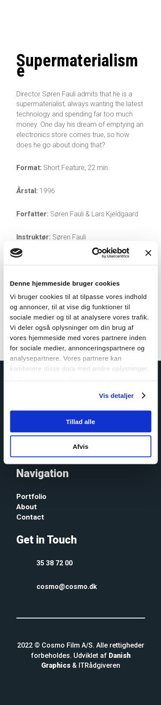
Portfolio (31, 496)
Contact (30, 517)
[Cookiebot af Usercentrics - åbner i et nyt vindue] (96, 253)
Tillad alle (80, 421)
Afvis (80, 446)
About (26, 506)
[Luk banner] (148, 253)
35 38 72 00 (54, 563)
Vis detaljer (116, 395)
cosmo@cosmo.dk (66, 587)
